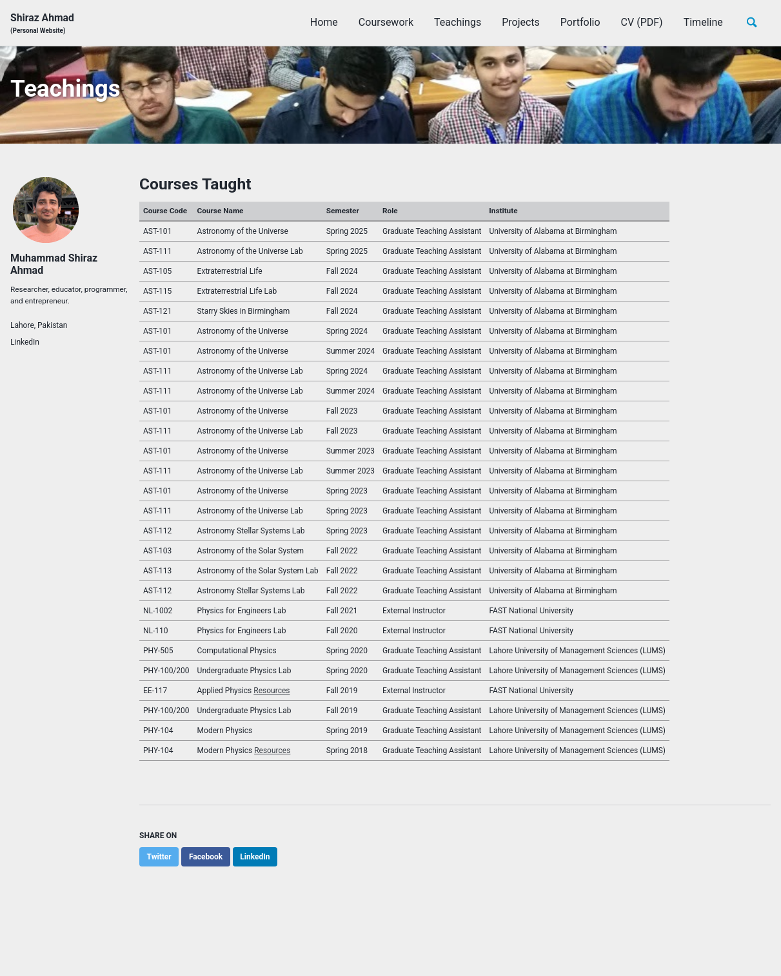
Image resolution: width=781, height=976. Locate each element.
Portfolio (579, 23)
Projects (519, 23)
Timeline (702, 23)
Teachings (456, 23)
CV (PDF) (641, 23)
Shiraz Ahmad (42, 23)
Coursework (384, 23)
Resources (271, 693)
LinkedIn (24, 345)
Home (323, 23)
